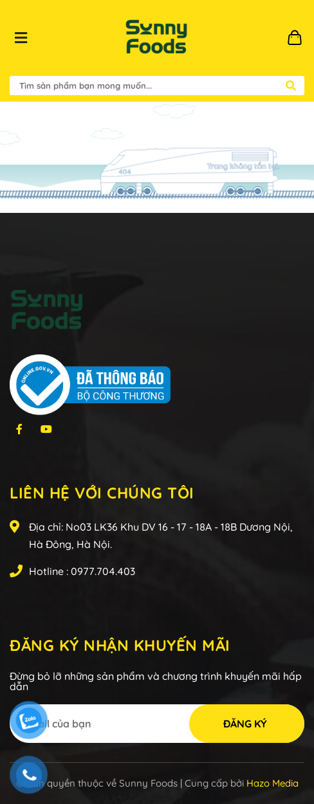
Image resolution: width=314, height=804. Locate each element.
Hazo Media (272, 783)
